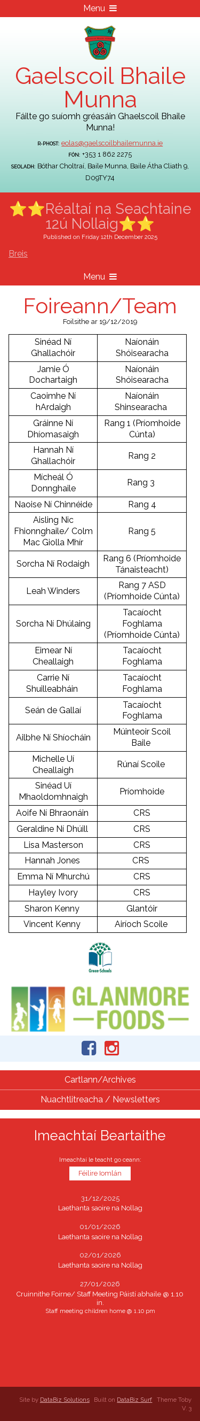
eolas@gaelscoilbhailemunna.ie (112, 143)
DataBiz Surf (134, 1399)
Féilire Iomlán (100, 1173)
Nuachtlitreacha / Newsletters (100, 1099)
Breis (18, 254)
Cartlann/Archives (100, 1080)
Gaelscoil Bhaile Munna (100, 87)
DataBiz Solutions (65, 1399)
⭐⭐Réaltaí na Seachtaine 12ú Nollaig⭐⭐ (100, 216)
